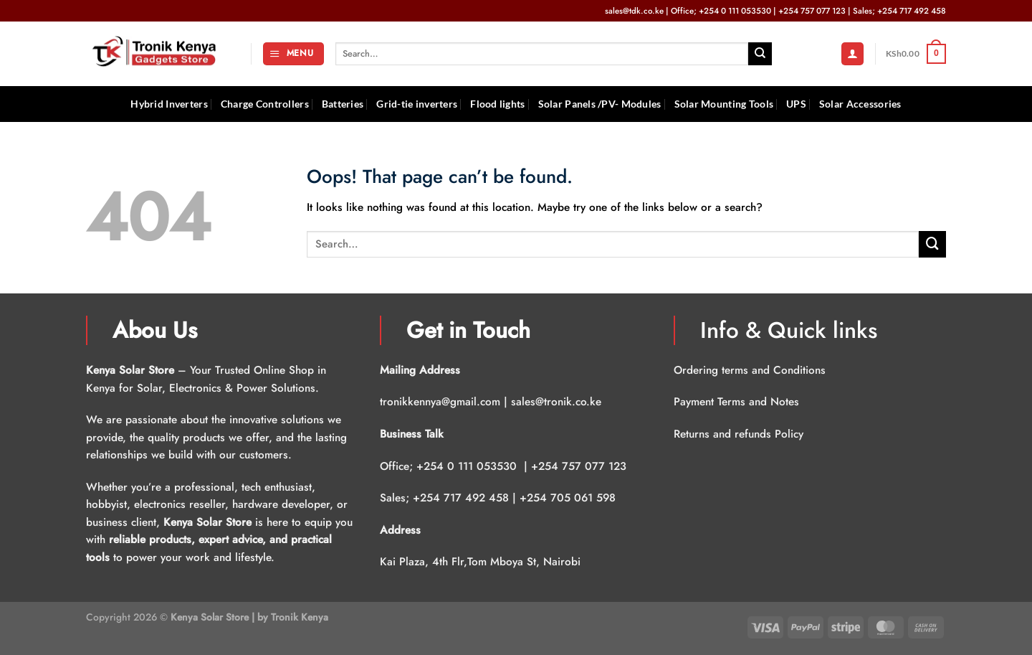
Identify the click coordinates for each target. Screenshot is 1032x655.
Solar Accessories (860, 104)
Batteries (343, 104)
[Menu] (293, 53)
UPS (796, 104)
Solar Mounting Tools (724, 104)
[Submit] (760, 53)
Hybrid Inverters (168, 104)
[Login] (852, 53)
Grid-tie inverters (416, 104)
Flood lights (497, 104)
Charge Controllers (265, 104)
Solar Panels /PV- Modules (599, 104)
